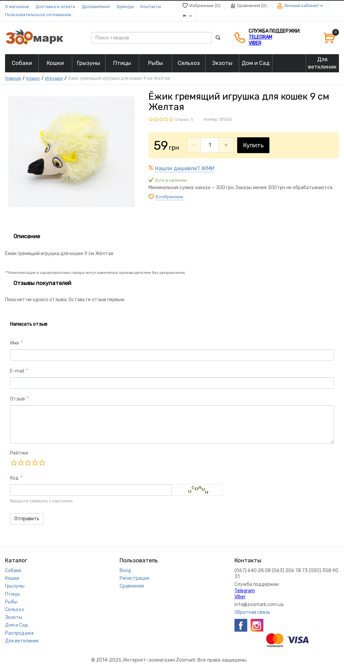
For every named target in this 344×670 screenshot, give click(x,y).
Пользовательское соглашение (38, 14)
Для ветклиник (22, 641)
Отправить (26, 519)
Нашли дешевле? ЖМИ (184, 168)
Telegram (260, 37)
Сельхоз (14, 609)
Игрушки (54, 78)
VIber (255, 43)
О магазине (17, 6)
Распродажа (19, 633)
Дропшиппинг (96, 6)
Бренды (125, 6)
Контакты (150, 6)
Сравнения (132, 586)
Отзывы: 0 (184, 119)
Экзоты (13, 617)
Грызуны (15, 586)
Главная (13, 78)
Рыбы (11, 602)
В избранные (169, 196)
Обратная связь (252, 612)
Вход (125, 570)
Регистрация (134, 578)
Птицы (12, 594)
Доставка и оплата (55, 6)
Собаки (13, 570)
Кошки (33, 78)
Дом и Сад (16, 625)
